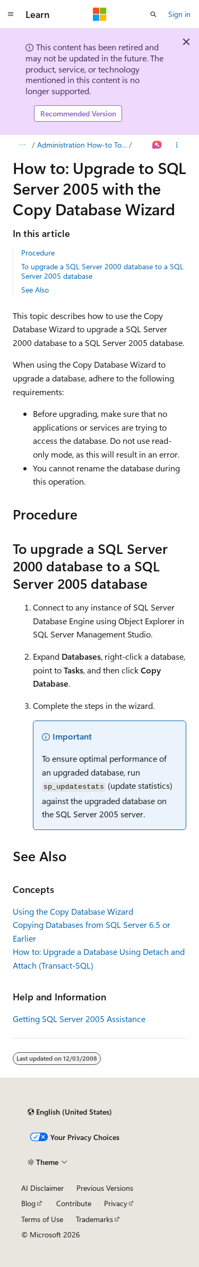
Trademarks (94, 1219)
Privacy (115, 1203)
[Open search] (153, 14)
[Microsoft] (100, 14)
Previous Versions (104, 1188)
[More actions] (177, 144)
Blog (28, 1203)
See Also (35, 290)
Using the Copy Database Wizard (73, 911)
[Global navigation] (10, 14)
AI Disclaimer (42, 1188)
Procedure (38, 253)
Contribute (73, 1203)
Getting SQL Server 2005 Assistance (79, 1018)
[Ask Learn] (157, 144)
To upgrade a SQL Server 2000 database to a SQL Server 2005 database (102, 271)
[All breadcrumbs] (22, 144)
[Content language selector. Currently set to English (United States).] (69, 1112)
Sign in (179, 14)
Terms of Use (42, 1219)
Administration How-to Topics (82, 145)
